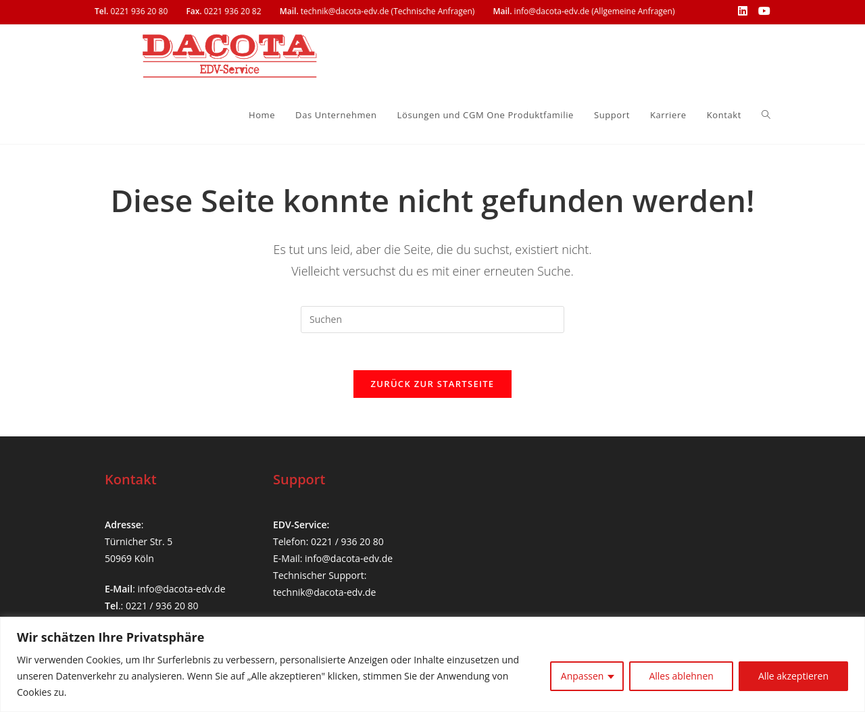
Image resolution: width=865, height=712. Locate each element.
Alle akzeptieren (793, 675)
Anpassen (582, 675)
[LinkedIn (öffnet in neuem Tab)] (743, 11)
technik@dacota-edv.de (324, 592)
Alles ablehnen (681, 675)
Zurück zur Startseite (433, 388)
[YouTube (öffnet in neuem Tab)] (761, 11)
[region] (432, 664)
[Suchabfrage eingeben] (432, 319)
